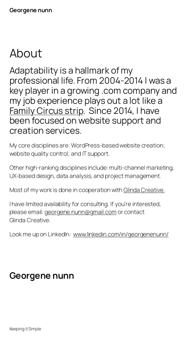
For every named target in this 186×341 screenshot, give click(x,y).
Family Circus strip (46, 110)
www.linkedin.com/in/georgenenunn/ (121, 234)
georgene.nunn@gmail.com (80, 212)
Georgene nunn (30, 10)
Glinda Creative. (144, 190)
